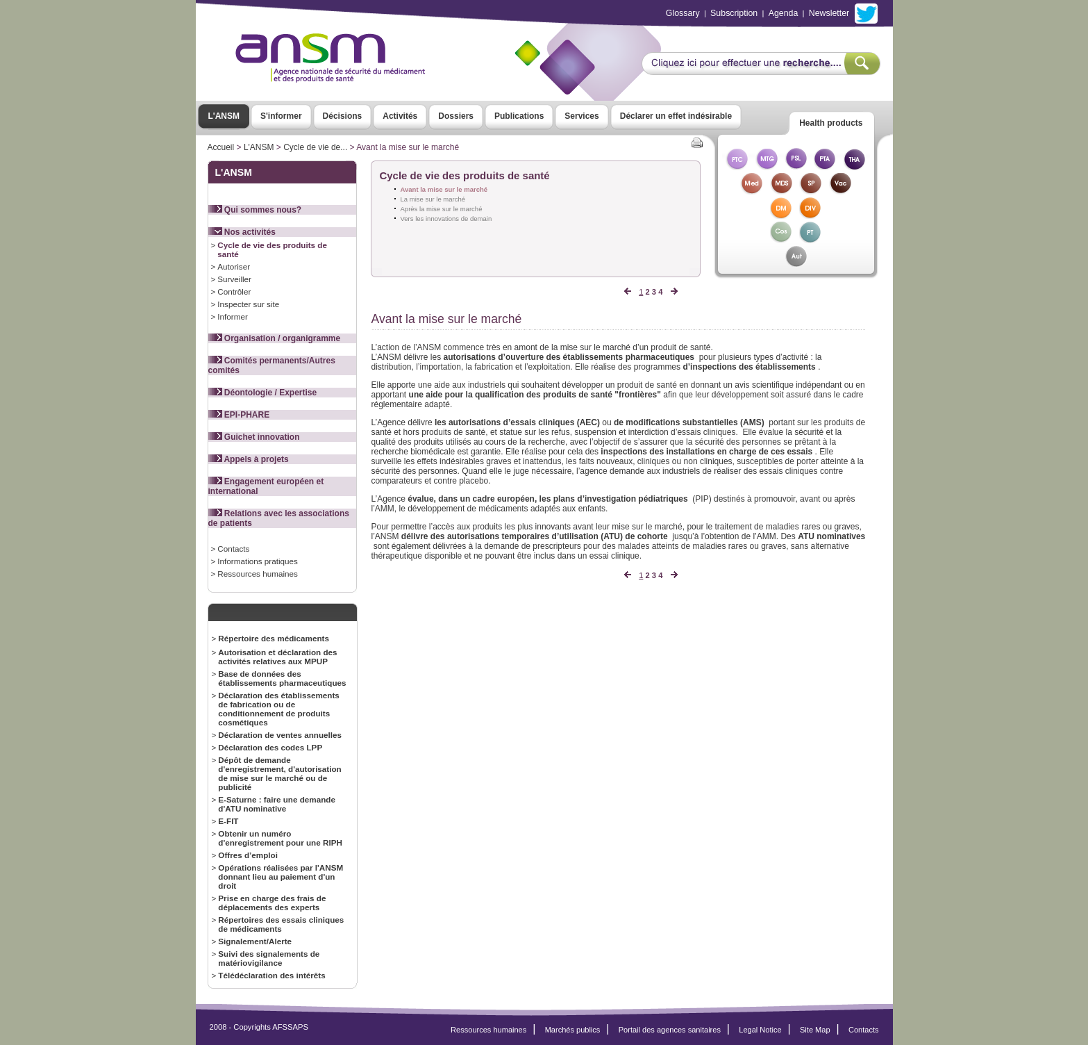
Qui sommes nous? (255, 210)
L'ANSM (224, 116)
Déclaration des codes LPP (270, 747)
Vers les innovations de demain (446, 218)
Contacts (233, 548)
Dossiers (456, 116)
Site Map (815, 1030)
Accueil (221, 147)
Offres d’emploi (248, 854)
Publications (519, 116)
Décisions (342, 116)
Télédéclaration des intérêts (271, 975)
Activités (400, 116)
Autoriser (233, 266)
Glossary (683, 13)
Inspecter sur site (248, 303)
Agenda (783, 13)
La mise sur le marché (433, 199)
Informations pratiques (257, 561)
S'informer (281, 116)
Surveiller (234, 278)
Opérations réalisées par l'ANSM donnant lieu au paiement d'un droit (280, 876)
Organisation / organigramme (274, 338)
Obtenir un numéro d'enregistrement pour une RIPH (280, 838)
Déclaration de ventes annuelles (280, 734)
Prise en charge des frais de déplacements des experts (272, 903)
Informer (232, 316)
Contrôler (234, 291)
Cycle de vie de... (315, 147)
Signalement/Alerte (255, 941)
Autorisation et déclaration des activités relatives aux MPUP (277, 657)
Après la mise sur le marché (442, 209)
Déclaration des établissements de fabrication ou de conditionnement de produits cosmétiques (279, 709)
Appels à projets (248, 459)
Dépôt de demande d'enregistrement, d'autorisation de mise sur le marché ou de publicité (279, 773)
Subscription (734, 13)
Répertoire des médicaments (273, 638)
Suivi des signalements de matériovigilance (268, 958)
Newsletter (829, 13)
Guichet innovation (254, 437)
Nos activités (242, 232)
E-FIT (228, 820)
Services (581, 116)
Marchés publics (573, 1030)
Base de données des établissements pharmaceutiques (282, 678)
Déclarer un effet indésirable (676, 116)
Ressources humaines (257, 573)
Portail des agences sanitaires (670, 1030)
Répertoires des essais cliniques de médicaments (281, 924)
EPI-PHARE (239, 415)
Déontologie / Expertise (262, 392)
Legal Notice (760, 1030)
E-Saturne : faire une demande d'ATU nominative (276, 804)
